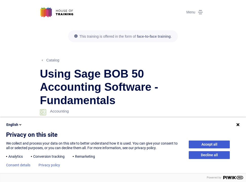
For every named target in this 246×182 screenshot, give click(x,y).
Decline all (209, 155)
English (14, 125)
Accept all (209, 144)
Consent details (18, 165)
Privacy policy (49, 165)
